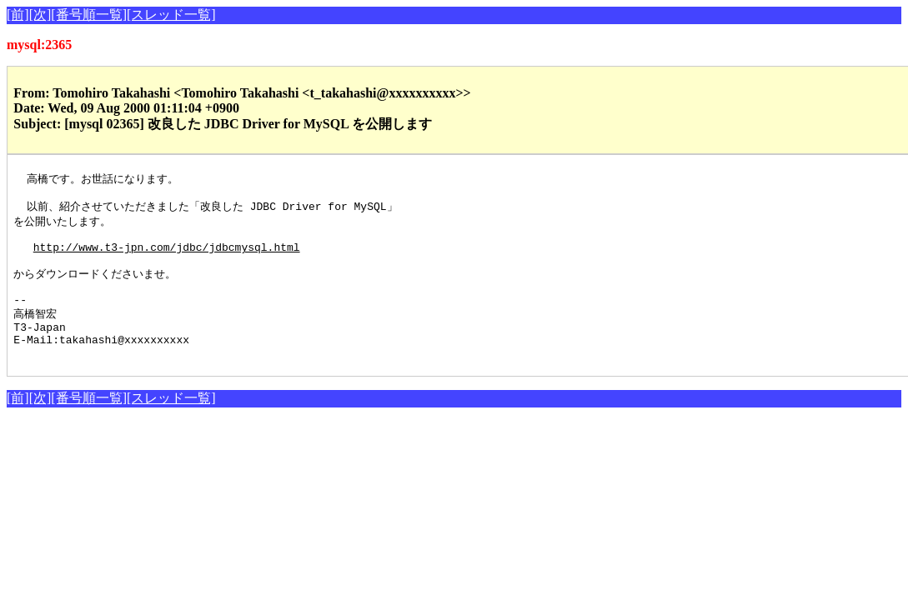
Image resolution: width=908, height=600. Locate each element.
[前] (18, 15)
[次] (40, 15)
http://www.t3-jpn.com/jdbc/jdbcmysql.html (166, 256)
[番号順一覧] (89, 15)
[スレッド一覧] (171, 15)
